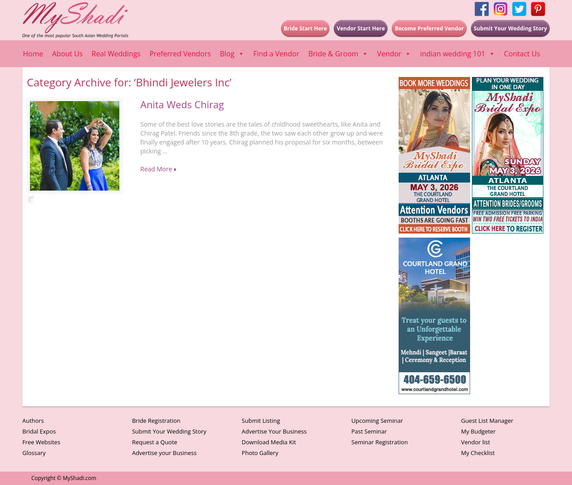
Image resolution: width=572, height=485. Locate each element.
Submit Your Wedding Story (169, 431)
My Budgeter (478, 431)
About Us (67, 54)
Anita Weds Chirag (182, 104)
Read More (156, 169)
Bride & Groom (338, 54)
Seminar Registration (379, 442)
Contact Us (522, 54)
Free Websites (41, 442)
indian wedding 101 (457, 54)
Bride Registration (156, 421)
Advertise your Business (164, 453)
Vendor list (475, 442)
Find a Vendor (276, 54)
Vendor (394, 54)
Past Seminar (369, 431)
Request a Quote (154, 442)
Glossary (34, 453)
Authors (33, 421)
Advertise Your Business (274, 431)
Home (33, 54)
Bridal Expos (39, 431)
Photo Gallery (260, 453)
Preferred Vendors (179, 54)
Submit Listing (261, 421)
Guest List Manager (487, 421)
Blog (232, 54)
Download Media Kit (269, 442)
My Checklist (478, 453)
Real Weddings (116, 54)
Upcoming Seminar (377, 421)
